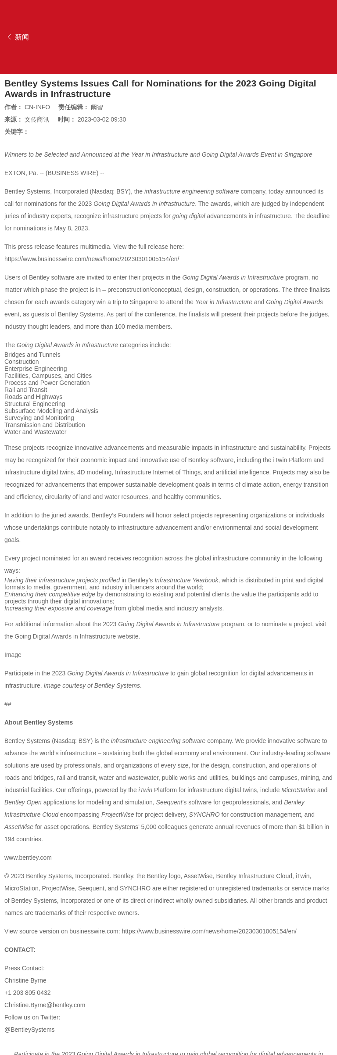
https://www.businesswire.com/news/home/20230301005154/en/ (91, 258)
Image (13, 654)
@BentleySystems (29, 1029)
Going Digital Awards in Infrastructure (65, 636)
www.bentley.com (28, 857)
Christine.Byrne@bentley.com (44, 1004)
